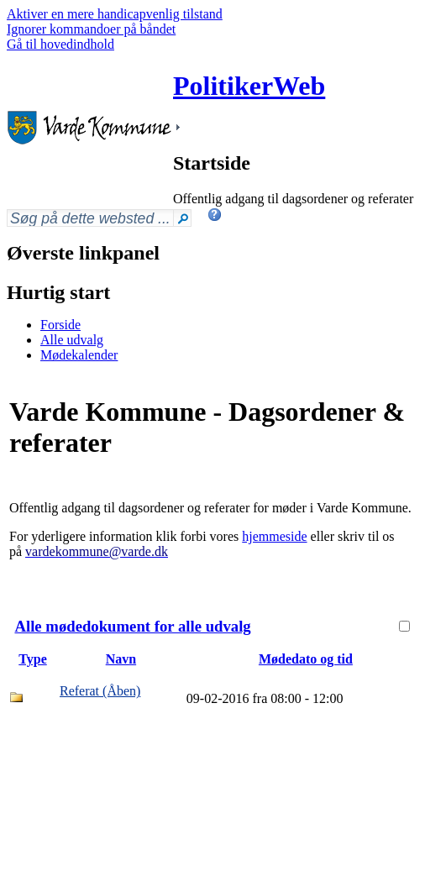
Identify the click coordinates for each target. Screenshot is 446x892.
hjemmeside (274, 536)
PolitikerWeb (249, 86)
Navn (121, 659)
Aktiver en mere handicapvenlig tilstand (115, 14)
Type (32, 659)
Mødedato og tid (306, 659)
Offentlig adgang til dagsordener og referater (293, 199)
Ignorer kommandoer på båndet (91, 29)
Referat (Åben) (100, 691)
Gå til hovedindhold (60, 44)
